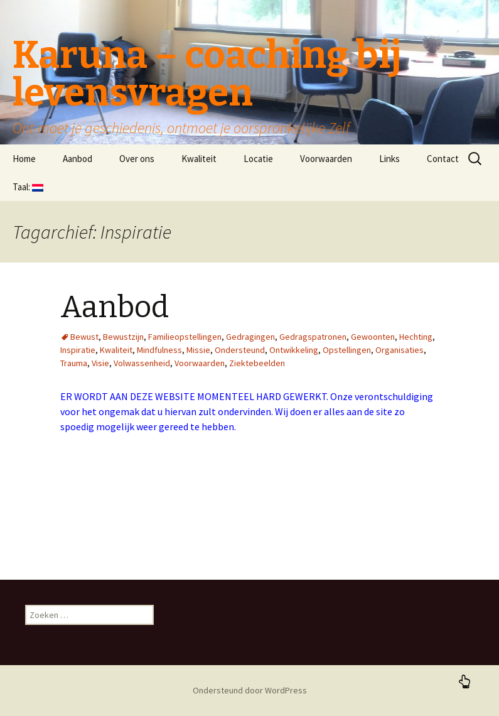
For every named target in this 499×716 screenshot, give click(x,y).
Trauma (73, 363)
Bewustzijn (123, 336)
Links (389, 159)
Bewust (84, 336)
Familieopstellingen (185, 336)
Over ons (136, 159)
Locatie (258, 159)
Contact (443, 159)
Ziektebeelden (257, 363)
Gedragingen (250, 336)
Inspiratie (77, 349)
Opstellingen (347, 349)
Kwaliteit (199, 159)
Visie (100, 363)
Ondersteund (240, 349)
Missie (198, 349)
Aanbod (77, 159)
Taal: (28, 187)
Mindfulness (159, 349)
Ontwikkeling (293, 349)
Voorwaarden (326, 159)
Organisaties (399, 349)
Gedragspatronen (312, 336)
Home (24, 159)
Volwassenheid (142, 363)
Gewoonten (373, 336)
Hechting (415, 336)
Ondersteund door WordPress (250, 690)
